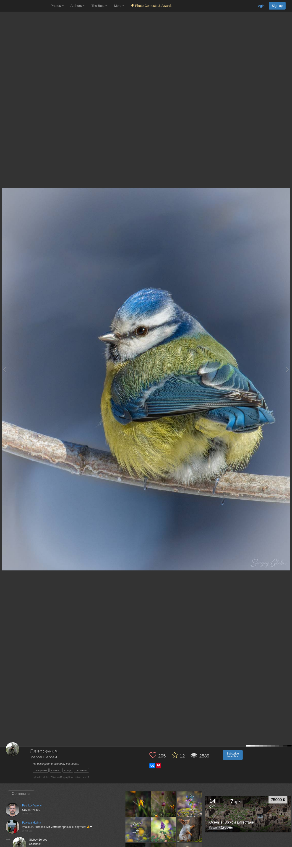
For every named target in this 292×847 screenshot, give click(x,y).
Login (260, 6)
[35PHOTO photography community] (25, 6)
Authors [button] (77, 5)
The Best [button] (99, 5)
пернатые (81, 770)
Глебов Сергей (43, 757)
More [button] (119, 5)
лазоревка (41, 770)
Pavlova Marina (31, 822)
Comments (21, 793)
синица (55, 770)
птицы (67, 770)
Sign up (277, 5)
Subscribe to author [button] (233, 755)
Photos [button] (57, 5)
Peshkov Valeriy (32, 805)
